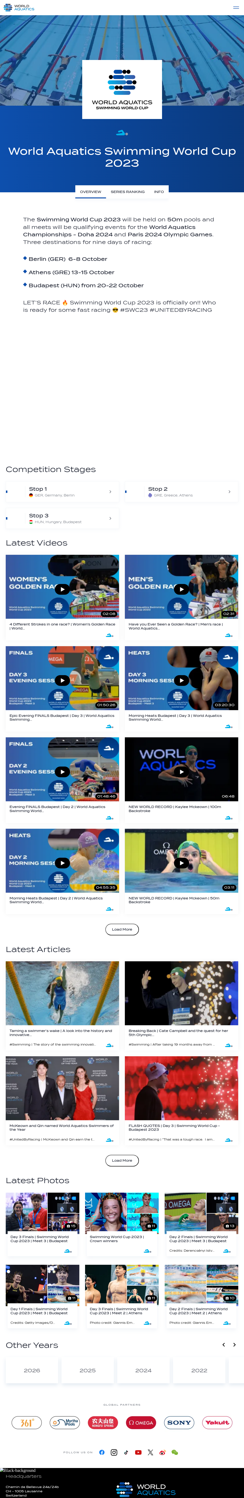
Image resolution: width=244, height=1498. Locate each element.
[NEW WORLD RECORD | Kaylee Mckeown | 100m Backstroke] (181, 780)
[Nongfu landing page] (103, 1422)
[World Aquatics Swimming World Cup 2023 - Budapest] (62, 518)
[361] (26, 1422)
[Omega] (141, 1422)
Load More (122, 929)
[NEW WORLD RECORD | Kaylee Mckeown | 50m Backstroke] (181, 871)
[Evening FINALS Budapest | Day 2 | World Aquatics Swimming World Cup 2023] (62, 780)
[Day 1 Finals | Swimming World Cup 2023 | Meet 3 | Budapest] (42, 1296)
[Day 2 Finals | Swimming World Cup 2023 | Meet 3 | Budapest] (201, 1224)
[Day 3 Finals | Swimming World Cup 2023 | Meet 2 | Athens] (122, 1296)
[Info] (159, 191)
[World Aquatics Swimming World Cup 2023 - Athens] (181, 491)
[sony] (179, 1422)
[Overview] (90, 191)
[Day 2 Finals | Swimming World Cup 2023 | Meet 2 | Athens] (201, 1296)
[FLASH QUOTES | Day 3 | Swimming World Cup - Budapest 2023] (181, 1101)
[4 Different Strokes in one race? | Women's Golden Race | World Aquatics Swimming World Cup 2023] (62, 597)
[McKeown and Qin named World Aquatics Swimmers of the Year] (62, 1101)
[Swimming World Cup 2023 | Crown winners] (122, 1224)
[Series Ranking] (127, 191)
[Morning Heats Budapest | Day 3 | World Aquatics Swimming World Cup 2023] (181, 689)
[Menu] (236, 7)
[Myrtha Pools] (64, 1422)
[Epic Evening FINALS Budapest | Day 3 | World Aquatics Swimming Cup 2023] (62, 689)
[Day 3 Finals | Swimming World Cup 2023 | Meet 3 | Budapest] (42, 1224)
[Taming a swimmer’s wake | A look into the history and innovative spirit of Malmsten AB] (62, 1006)
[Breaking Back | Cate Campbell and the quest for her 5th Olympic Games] (181, 1006)
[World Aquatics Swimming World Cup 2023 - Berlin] (62, 491)
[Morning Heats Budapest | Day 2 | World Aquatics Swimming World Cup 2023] (62, 871)
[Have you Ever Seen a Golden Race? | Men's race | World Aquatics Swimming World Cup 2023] (181, 597)
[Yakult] (217, 1422)
